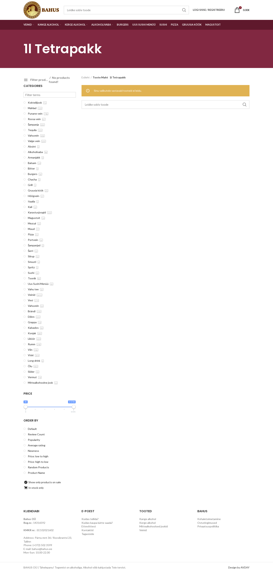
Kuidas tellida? (90, 519)
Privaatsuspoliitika (208, 526)
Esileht (86, 77)
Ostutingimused (207, 522)
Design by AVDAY (238, 567)
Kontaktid (87, 530)
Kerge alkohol (147, 522)
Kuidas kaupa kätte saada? (97, 522)
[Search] (166, 104)
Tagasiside (88, 534)
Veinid (143, 530)
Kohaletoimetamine (209, 519)
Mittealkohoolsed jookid (153, 526)
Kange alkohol (147, 519)
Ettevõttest (89, 526)
